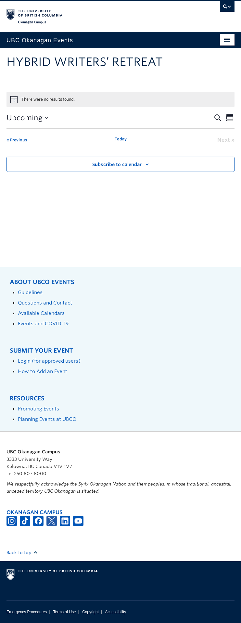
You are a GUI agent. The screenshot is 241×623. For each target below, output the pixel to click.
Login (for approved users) (49, 361)
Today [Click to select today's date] (121, 138)
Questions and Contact (45, 302)
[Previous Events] (16, 140)
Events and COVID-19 (43, 323)
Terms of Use (64, 612)
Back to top (22, 552)
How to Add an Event (42, 371)
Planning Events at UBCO (47, 419)
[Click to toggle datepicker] (27, 117)
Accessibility (115, 612)
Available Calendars (41, 313)
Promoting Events (38, 408)
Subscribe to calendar (117, 164)
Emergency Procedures (26, 612)
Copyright (90, 612)
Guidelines (30, 292)
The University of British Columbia (86, 13)
